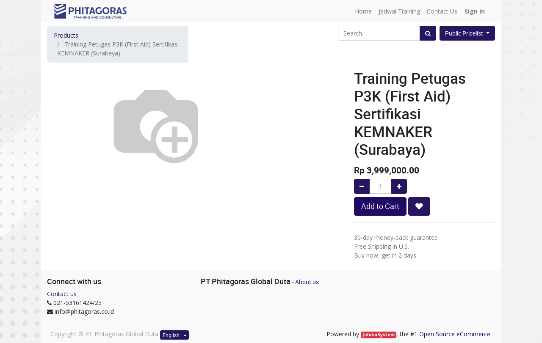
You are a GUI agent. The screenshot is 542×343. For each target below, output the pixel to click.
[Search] (428, 33)
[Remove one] (362, 186)
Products (66, 35)
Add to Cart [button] (380, 206)
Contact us (62, 294)
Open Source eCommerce (454, 334)
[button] (419, 206)
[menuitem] (363, 11)
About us (307, 282)
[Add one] (399, 186)
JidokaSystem (378, 335)
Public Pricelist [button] (464, 33)
